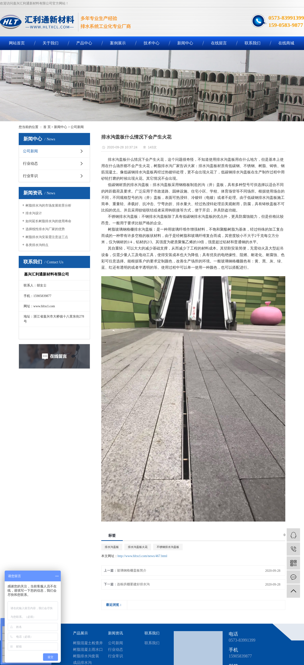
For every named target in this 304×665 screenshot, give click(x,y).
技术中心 (151, 43)
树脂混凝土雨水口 (88, 649)
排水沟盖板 (112, 547)
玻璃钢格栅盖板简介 (131, 570)
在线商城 (286, 43)
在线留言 (219, 43)
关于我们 (50, 43)
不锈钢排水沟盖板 (168, 547)
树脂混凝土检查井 (88, 643)
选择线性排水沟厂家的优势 (45, 229)
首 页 (47, 127)
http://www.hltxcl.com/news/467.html (142, 556)
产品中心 (84, 43)
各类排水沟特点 (36, 245)
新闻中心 (185, 43)
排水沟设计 (33, 213)
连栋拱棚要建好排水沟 (133, 584)
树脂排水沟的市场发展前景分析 (48, 205)
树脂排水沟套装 (86, 656)
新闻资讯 (115, 633)
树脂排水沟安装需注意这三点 (46, 237)
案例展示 (118, 43)
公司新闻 (77, 127)
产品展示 (80, 633)
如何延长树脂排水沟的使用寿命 (48, 221)
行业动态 (30, 163)
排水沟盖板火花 (138, 547)
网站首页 (17, 43)
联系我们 (253, 43)
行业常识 (30, 176)
